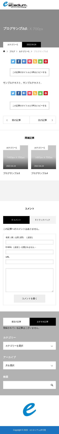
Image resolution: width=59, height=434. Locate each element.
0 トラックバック (42, 220)
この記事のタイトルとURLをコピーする (29, 72)
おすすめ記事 (42, 322)
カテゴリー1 (12, 44)
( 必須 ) (19, 237)
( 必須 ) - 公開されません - (21, 247)
